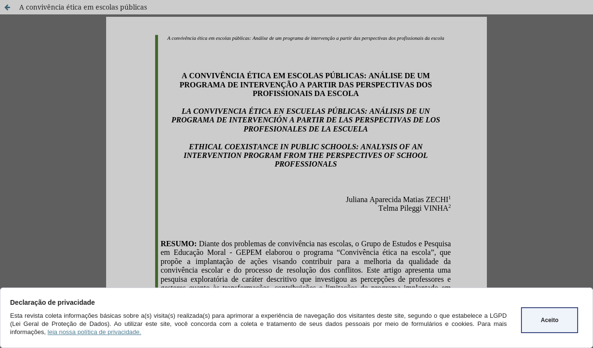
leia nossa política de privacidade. (94, 332)
